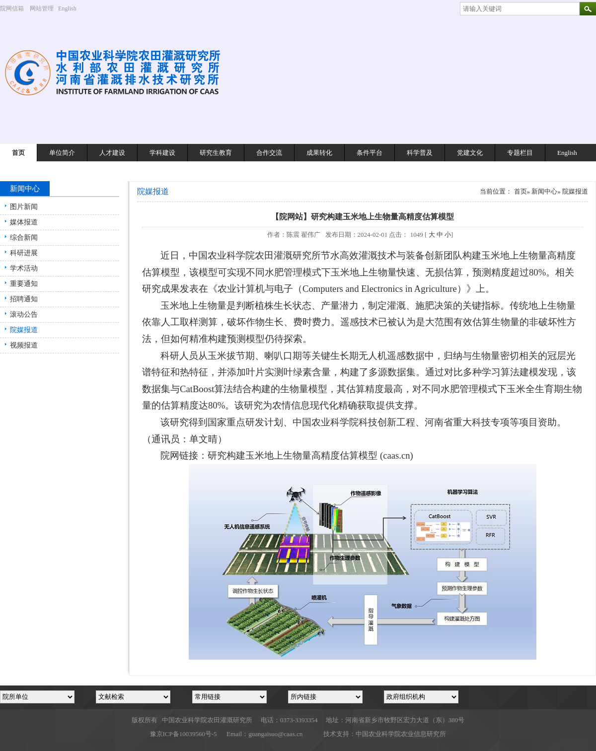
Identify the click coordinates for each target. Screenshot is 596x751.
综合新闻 (24, 237)
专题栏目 (520, 152)
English (71, 8)
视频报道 (24, 345)
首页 (18, 152)
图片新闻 (24, 206)
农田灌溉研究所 (288, 255)
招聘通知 (24, 299)
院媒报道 (24, 330)
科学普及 (420, 152)
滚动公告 (24, 314)
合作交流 (269, 152)
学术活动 (24, 268)
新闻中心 (544, 191)
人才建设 (112, 152)
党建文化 (470, 152)
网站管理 (42, 8)
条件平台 (369, 152)
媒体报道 (24, 222)
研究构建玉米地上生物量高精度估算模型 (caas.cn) (310, 455)
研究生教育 (216, 152)
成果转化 (319, 152)
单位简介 (62, 152)
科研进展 (24, 253)
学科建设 (162, 152)
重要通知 (24, 283)
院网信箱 (12, 8)
